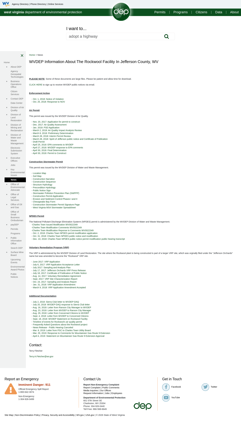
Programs (180, 12)
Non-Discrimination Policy (27, 415)
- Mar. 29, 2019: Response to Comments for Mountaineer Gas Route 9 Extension (98, 333)
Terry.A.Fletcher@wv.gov (68, 356)
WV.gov (80, 415)
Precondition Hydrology (71, 187)
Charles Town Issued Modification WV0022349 (82, 224)
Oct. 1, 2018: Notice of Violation (75, 99)
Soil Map (64, 176)
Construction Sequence (71, 182)
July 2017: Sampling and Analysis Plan (79, 267)
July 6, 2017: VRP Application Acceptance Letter (83, 264)
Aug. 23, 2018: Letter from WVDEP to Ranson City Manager (89, 310)
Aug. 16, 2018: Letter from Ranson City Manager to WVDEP (89, 307)
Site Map (9, 415)
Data (218, 12)
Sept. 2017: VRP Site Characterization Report (82, 279)
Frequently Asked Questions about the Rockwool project (87, 324)
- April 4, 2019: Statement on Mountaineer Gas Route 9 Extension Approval (95, 336)
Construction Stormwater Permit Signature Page (83, 204)
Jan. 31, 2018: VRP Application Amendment (81, 284)
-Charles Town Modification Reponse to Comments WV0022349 (90, 230)
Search (166, 36)
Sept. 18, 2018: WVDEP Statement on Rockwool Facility (87, 319)
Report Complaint (91, 387)
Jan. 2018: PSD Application (73, 127)
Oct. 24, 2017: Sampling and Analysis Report (82, 282)
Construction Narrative (71, 179)
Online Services (55, 4)
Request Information (93, 393)
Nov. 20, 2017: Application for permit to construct (83, 122)
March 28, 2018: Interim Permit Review (79, 136)
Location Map (66, 173)
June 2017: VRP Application (74, 261)
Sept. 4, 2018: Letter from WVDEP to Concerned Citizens (88, 316)
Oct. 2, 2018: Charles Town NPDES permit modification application (92, 233)
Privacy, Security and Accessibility (58, 415)
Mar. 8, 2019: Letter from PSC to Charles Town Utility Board (89, 330)
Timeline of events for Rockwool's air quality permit (84, 322)
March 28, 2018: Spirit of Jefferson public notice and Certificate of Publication (97, 139)
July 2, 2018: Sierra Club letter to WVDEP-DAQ (83, 302)
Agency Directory (20, 4)
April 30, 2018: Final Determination (77, 150)
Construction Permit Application (75, 196)
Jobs (107, 393)
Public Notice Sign (69, 190)
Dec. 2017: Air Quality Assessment (77, 124)
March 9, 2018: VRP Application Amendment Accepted (86, 287)
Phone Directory (38, 4)
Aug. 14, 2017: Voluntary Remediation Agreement (84, 276)
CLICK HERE (63, 84)
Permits (159, 12)
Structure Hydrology (70, 184)
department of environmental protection (43, 12)
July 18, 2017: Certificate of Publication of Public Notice (87, 273)
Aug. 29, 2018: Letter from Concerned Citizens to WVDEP (88, 313)
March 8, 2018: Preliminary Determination (80, 133)
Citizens (201, 12)
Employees (116, 393)
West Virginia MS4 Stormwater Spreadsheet (81, 207)
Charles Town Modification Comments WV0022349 (84, 227)
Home (59, 55)
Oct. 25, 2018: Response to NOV (76, 102)
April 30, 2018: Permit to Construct (77, 153)
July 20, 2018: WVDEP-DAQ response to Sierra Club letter (88, 304)
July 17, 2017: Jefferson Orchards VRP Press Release (86, 270)
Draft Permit (66, 142)
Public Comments (110, 387)
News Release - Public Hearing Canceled (80, 327)
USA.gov (90, 415)
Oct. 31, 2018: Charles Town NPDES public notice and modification (92, 236)
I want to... (76, 28)
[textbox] (120, 36)
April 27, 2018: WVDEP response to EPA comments (85, 147)
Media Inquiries (90, 390)
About (234, 12)
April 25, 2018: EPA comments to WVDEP (80, 144)
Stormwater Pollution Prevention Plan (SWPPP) (83, 193)
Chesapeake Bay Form (71, 202)
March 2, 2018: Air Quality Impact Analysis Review (84, 130)
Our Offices (105, 390)
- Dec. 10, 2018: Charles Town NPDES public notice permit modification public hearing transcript (105, 239)
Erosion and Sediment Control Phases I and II (82, 199)
